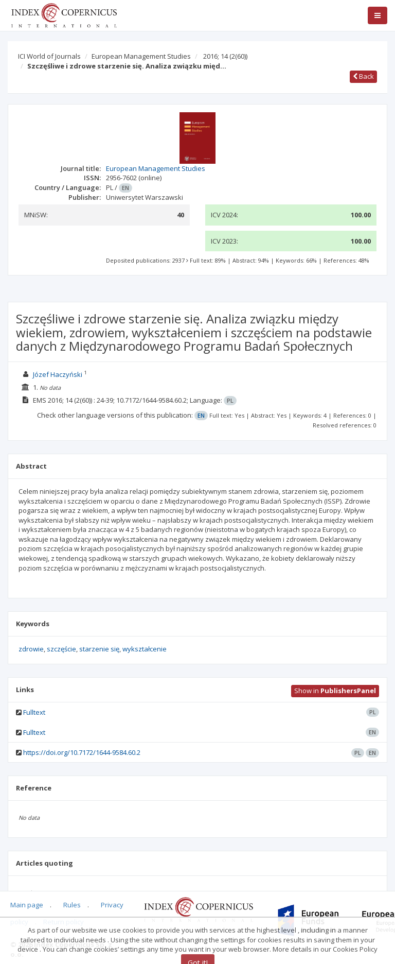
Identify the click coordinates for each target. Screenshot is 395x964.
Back (363, 76)
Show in (335, 690)
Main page (26, 904)
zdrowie (31, 648)
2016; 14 (225, 56)
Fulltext (34, 712)
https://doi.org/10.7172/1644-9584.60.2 (81, 752)
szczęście (61, 648)
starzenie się (99, 648)
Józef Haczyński (57, 374)
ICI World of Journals (49, 56)
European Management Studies (141, 56)
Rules (72, 904)
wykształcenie (144, 648)
